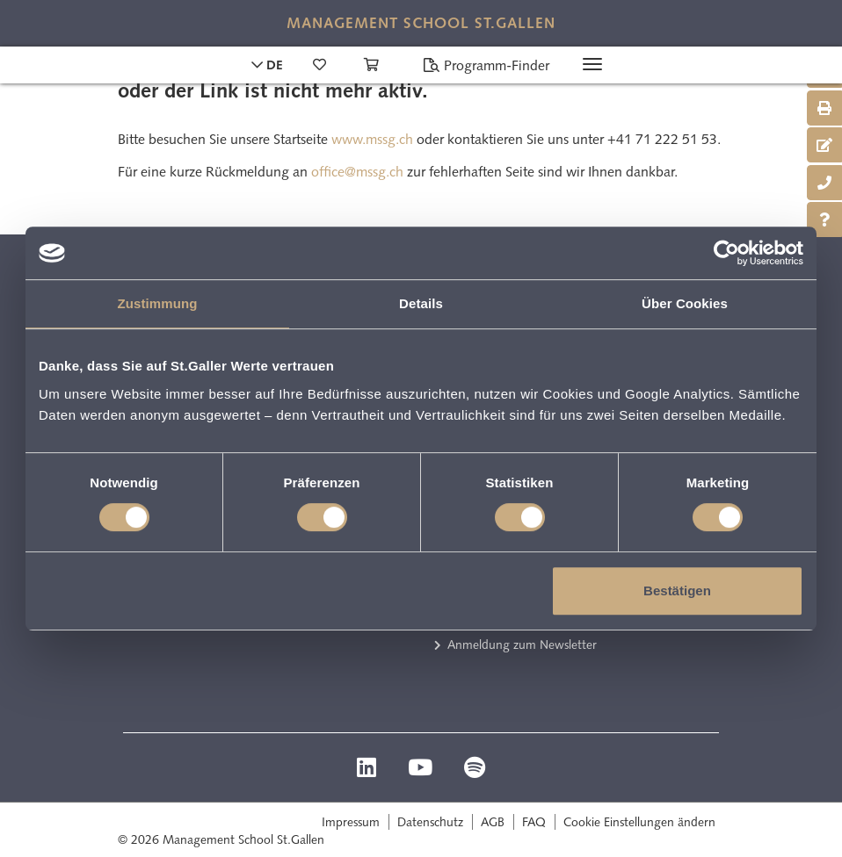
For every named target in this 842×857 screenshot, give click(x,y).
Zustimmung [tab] (158, 303)
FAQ (534, 822)
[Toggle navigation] (592, 64)
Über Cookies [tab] (685, 303)
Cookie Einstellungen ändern (639, 822)
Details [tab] (421, 303)
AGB (492, 822)
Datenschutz (430, 822)
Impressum (351, 822)
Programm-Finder (486, 65)
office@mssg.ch (357, 171)
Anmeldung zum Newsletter (522, 644)
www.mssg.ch (372, 139)
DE (267, 65)
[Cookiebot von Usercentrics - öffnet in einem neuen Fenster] (726, 253)
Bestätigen (677, 590)
